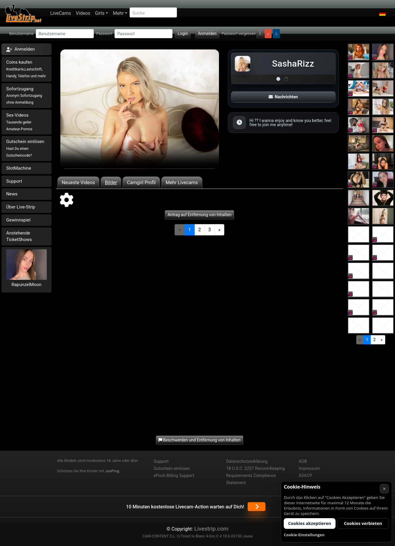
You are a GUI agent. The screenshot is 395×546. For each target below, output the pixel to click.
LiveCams (60, 13)
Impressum (309, 468)
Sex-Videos (19, 122)
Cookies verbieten (363, 523)
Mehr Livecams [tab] (182, 182)
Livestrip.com (210, 528)
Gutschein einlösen (25, 148)
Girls (99, 13)
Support (14, 181)
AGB (303, 461)
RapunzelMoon (26, 284)
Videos (83, 13)
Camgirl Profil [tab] (141, 182)
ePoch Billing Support (174, 475)
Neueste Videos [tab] (78, 182)
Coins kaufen (26, 69)
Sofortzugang (24, 95)
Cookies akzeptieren (309, 523)
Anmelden (207, 33)
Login (183, 33)
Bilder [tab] (111, 182)
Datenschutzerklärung (246, 461)
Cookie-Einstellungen (304, 534)
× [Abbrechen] (384, 489)
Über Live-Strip (20, 207)
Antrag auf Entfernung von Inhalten (199, 214)
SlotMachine (18, 168)
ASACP (305, 475)
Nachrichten (283, 96)
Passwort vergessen (239, 33)
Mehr (118, 13)
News (11, 194)
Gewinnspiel (18, 220)
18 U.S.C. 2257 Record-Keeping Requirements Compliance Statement (255, 475)
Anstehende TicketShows (19, 236)
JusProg (112, 471)
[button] (382, 13)
